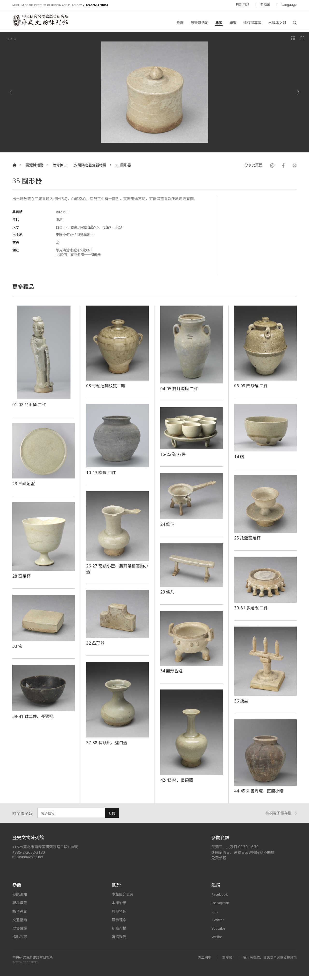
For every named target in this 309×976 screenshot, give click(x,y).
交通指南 (19, 919)
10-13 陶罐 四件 (101, 472)
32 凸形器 (95, 643)
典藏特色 (119, 911)
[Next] (298, 92)
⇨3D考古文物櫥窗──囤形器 (78, 254)
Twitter (218, 919)
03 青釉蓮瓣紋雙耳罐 (106, 386)
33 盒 (17, 646)
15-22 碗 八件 (173, 454)
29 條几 (167, 592)
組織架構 (119, 928)
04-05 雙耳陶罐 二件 (179, 388)
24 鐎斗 (167, 524)
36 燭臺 (241, 701)
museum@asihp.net (27, 856)
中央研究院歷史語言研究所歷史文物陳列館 (41, 20)
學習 (233, 22)
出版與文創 (277, 22)
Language (289, 4)
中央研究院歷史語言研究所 (32, 957)
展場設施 (19, 928)
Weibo (217, 936)
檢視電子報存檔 (281, 813)
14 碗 (239, 456)
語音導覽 (19, 911)
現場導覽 (19, 902)
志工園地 (204, 957)
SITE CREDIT (30, 962)
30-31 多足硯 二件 (251, 608)
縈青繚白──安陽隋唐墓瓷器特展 (79, 165)
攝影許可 (19, 936)
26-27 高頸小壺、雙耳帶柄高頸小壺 (115, 568)
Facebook (219, 894)
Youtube (218, 928)
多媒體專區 (252, 22)
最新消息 (242, 4)
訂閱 (112, 813)
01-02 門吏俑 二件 (29, 404)
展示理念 (119, 919)
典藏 (218, 22)
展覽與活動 (199, 22)
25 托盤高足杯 (247, 538)
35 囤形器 (123, 165)
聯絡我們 (119, 936)
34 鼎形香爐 (171, 671)
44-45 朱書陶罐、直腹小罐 (259, 791)
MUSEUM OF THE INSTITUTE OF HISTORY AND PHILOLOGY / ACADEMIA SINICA (60, 5)
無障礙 (265, 4)
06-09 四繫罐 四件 (251, 386)
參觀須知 (19, 894)
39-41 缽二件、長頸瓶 (33, 716)
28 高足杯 (21, 576)
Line (215, 911)
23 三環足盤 (23, 483)
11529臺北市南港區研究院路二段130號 (45, 846)
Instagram (220, 902)
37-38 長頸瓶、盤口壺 (107, 742)
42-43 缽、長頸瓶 (177, 780)
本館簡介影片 (123, 894)
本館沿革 (119, 902)
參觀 (179, 22)
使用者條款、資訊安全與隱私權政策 (270, 957)
